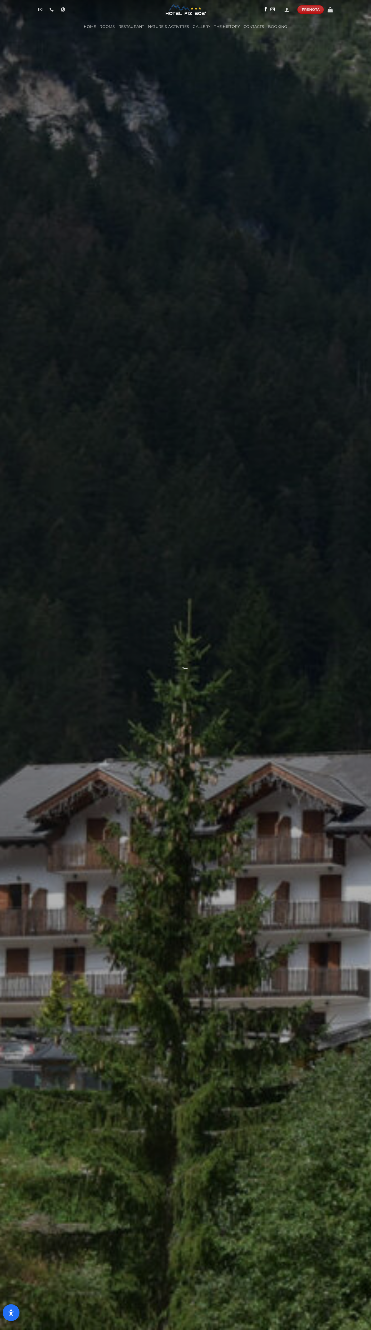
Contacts (254, 26)
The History (227, 26)
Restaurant (131, 26)
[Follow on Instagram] (272, 9)
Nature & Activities (168, 26)
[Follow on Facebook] (266, 9)
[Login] (286, 10)
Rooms (107, 26)
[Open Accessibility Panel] (11, 1312)
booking (277, 26)
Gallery (201, 26)
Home (90, 26)
